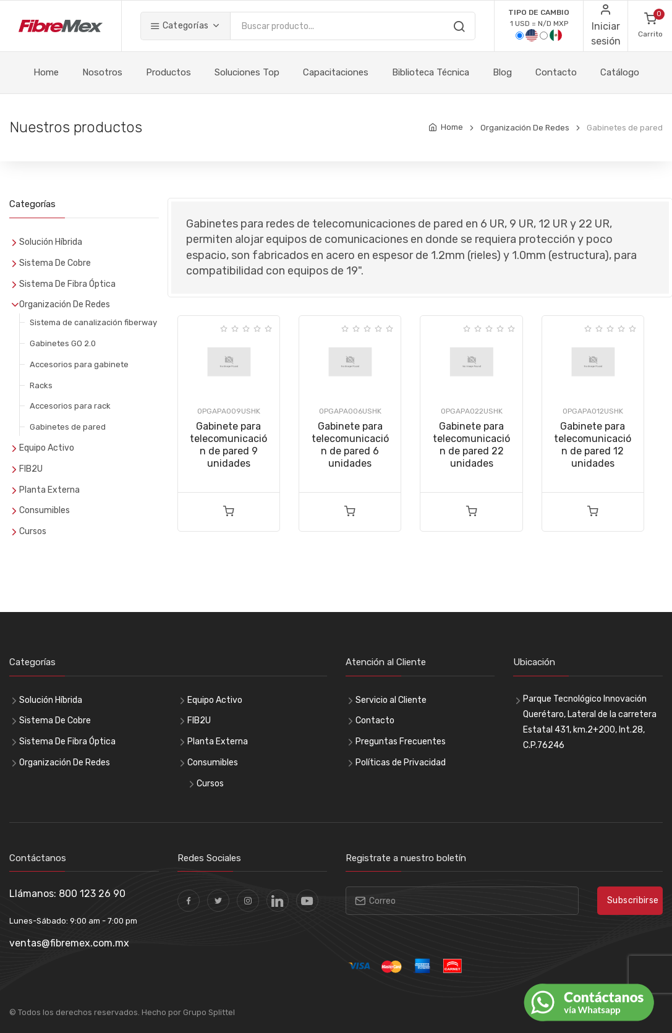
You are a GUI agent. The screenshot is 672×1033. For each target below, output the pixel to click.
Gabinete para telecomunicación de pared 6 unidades (350, 444)
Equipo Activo (46, 448)
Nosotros (102, 72)
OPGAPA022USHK (472, 411)
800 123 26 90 (92, 893)
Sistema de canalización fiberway (93, 322)
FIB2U (31, 469)
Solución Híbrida (50, 242)
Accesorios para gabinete (79, 364)
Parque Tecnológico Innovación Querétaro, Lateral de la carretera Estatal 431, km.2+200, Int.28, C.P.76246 (590, 722)
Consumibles (44, 510)
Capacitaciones (335, 72)
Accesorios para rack (70, 405)
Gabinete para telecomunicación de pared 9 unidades (228, 444)
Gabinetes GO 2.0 (63, 343)
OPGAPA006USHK (350, 411)
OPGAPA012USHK (593, 411)
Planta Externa (49, 490)
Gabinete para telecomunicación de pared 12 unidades (592, 444)
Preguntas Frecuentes (400, 741)
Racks (41, 385)
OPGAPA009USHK (228, 411)
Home (46, 72)
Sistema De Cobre (55, 263)
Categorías (179, 25)
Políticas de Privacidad (400, 762)
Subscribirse (632, 900)
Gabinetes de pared (68, 426)
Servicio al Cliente (391, 700)
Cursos (32, 531)
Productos (168, 72)
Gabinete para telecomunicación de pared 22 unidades (471, 444)
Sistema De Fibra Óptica (67, 284)
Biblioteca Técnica (430, 72)
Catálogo (619, 72)
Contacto (556, 72)
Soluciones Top (247, 72)
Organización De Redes (524, 127)
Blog (502, 72)
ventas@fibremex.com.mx (69, 943)
